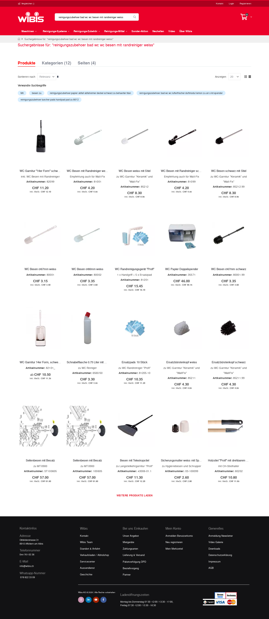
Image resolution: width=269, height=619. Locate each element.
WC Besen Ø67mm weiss (40, 269)
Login (231, 3)
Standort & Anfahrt (90, 548)
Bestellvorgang (131, 568)
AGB (211, 568)
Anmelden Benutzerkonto (179, 535)
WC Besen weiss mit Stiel (134, 171)
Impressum (214, 561)
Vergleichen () (26, 3)
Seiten (87, 62)
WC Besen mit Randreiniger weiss (88, 171)
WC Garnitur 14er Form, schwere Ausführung (47, 362)
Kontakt (219, 3)
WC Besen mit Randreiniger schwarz (183, 171)
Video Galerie (215, 542)
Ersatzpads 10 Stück (134, 362)
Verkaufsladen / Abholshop (94, 555)
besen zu (36, 93)
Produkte (26, 63)
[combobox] (97, 17)
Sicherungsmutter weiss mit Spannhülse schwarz (191, 460)
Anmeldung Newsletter (220, 535)
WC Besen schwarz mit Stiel (228, 171)
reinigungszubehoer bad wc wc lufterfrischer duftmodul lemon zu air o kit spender (181, 93)
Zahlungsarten (130, 548)
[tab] (29, 60)
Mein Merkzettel (174, 548)
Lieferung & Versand (134, 555)
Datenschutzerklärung (220, 555)
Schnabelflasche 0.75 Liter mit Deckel (90, 362)
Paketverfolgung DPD (134, 561)
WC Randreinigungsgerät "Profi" (134, 269)
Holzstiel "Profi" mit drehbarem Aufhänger (233, 460)
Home (19, 39)
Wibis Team (86, 542)
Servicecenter (87, 561)
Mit (22, 93)
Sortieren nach (26, 76)
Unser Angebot (131, 535)
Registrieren (245, 3)
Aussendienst (87, 568)
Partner (127, 574)
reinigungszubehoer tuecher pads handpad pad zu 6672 (50, 99)
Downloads (214, 548)
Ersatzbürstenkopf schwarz (229, 362)
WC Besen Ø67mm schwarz (228, 269)
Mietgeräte (128, 542)
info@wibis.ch (27, 566)
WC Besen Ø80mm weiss (87, 269)
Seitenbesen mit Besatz (40, 460)
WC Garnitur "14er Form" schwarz (41, 171)
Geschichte (86, 574)
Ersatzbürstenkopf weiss (181, 362)
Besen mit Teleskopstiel (134, 460)
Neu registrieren (174, 542)
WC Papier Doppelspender (181, 269)
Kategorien (56, 62)
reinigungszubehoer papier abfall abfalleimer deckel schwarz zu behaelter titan (90, 93)
